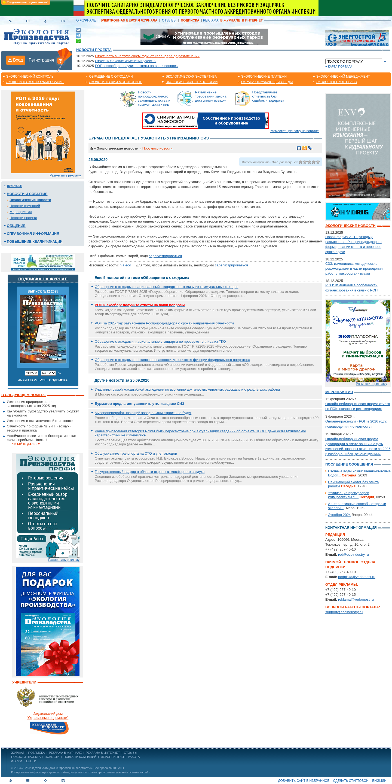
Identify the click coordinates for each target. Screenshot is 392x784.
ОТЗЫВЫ (169, 20)
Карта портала (340, 66)
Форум (16, 761)
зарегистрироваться (165, 256)
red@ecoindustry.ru (353, 554)
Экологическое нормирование (35, 82)
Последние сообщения (349, 464)
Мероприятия (21, 212)
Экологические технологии (192, 82)
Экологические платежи (264, 76)
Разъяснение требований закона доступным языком (210, 96)
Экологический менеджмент (343, 76)
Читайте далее (25, 444)
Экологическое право (336, 82)
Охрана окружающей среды (267, 82)
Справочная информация (33, 234)
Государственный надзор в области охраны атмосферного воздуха (149, 472)
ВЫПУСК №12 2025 (42, 291)
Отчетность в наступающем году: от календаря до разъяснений (147, 56)
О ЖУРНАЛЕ (86, 20)
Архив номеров (32, 380)
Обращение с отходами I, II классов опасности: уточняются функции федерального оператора (172, 360)
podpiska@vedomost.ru (356, 577)
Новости (52, 756)
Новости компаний (25, 206)
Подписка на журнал (43, 278)
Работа (134, 756)
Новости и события (27, 194)
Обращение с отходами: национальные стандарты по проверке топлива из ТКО (160, 341)
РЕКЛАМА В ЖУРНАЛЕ (65, 752)
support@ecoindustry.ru (344, 612)
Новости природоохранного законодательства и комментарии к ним (154, 98)
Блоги (31, 761)
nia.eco (125, 265)
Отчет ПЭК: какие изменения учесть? (126, 61)
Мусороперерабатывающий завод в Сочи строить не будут (143, 413)
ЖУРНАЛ (17, 752)
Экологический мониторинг (115, 82)
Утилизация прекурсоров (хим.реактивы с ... (348, 495)
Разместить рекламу (65, 175)
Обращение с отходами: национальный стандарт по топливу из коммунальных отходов (166, 287)
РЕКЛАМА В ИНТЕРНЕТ (103, 752)
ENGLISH (379, 781)
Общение (16, 226)
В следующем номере (23, 395)
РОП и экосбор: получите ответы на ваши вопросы (136, 66)
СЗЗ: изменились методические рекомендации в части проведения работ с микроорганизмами (354, 268)
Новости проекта (94, 50)
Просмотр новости (157, 148)
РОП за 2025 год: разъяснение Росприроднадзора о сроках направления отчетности (164, 323)
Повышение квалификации (35, 241)
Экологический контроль (30, 76)
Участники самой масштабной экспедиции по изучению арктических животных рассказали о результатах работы (187, 389)
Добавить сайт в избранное (303, 781)
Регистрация (41, 60)
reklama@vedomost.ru (356, 599)
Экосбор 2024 (339, 515)
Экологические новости (30, 200)
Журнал (14, 186)
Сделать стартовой (351, 781)
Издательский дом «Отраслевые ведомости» (60, 768)
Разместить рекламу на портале (294, 131)
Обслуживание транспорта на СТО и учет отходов (136, 453)
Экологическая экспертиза (191, 76)
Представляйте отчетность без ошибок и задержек (268, 96)
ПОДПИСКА (36, 752)
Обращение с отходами (111, 76)
